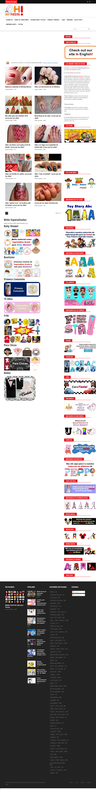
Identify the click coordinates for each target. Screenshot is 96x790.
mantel (52, 694)
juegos (52, 683)
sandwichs (53, 737)
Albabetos (9, 20)
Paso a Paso (78, 20)
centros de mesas (54, 626)
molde (52, 708)
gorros (52, 666)
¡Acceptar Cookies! (68, 783)
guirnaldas (60, 666)
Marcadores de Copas (56, 595)
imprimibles (53, 671)
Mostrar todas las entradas (50, 62)
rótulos (61, 734)
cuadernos (61, 632)
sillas (62, 743)
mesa (61, 706)
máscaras (61, 711)
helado (52, 669)
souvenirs (52, 748)
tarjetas (61, 751)
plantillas (52, 720)
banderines (53, 609)
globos (52, 660)
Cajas (63, 20)
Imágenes (70, 20)
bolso (51, 617)
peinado (61, 717)
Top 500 (20, 24)
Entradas (75, 592)
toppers (52, 760)
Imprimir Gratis (11, 24)
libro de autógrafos (55, 691)
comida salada (54, 629)
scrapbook (53, 740)
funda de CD (53, 652)
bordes (59, 617)
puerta (52, 726)
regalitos (52, 734)
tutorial (62, 760)
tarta (51, 754)
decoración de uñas (55, 637)
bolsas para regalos (55, 614)
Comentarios (76, 595)
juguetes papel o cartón (56, 686)
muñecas (52, 711)
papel (51, 714)
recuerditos (53, 731)
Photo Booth (53, 597)
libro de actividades (55, 689)
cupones (52, 634)
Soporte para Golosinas (56, 600)
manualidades (54, 697)
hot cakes (60, 669)
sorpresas (53, 746)
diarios (52, 640)
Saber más (80, 783)
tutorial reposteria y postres (57, 763)
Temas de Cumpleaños (21, 20)
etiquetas (52, 649)
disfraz (52, 643)
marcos (52, 706)
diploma (60, 640)
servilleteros (53, 743)
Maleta (52, 592)
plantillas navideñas (55, 723)
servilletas (63, 740)
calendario (62, 620)
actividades (53, 603)
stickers (52, 751)
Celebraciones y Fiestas (38, 20)
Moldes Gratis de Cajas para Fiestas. (14, 606)
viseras (52, 770)
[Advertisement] (33, 48)
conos (51, 632)
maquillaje (53, 700)
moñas (60, 708)
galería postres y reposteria (57, 654)
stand (62, 748)
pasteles (52, 717)
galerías (52, 657)
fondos (62, 649)
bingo (62, 612)
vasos (51, 767)
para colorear (61, 714)
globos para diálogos (55, 663)
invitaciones (53, 677)
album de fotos (54, 606)
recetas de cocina (54, 728)
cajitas (52, 620)
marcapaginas (54, 703)
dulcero (61, 643)
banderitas (53, 612)
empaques (53, 646)
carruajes (52, 623)
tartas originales (54, 757)
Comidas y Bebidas (53, 20)
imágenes (52, 674)
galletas (61, 657)
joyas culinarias (54, 680)
